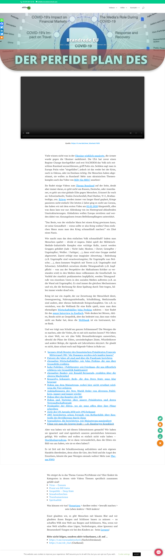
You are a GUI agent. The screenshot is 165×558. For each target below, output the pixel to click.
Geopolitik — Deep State (61, 491)
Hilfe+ (122, 8)
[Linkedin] (1, 30)
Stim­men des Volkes (104, 45)
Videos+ (112, 8)
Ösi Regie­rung (89, 45)
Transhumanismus (58, 497)
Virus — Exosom (57, 485)
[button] (160, 443)
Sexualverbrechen (58, 494)
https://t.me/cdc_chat (60, 542)
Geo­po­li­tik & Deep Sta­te (74, 45)
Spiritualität (55, 500)
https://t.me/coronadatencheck (65, 539)
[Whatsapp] (1, 20)
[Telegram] (1, 34)
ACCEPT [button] (136, 554)
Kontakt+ (134, 8)
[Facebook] (1, 23)
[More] (1, 37)
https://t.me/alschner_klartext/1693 (85, 143)
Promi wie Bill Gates (59, 488)
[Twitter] (1, 27)
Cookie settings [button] (124, 554)
